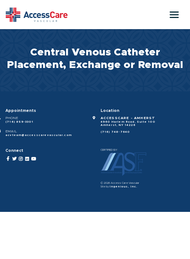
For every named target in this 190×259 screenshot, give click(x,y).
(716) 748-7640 (115, 132)
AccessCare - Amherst (128, 118)
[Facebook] (8, 158)
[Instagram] (21, 158)
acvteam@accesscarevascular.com (38, 135)
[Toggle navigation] (174, 15)
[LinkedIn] (27, 158)
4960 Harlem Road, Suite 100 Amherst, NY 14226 (128, 124)
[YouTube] (34, 158)
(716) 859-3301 (19, 122)
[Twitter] (14, 158)
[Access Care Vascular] (37, 15)
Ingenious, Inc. (124, 186)
